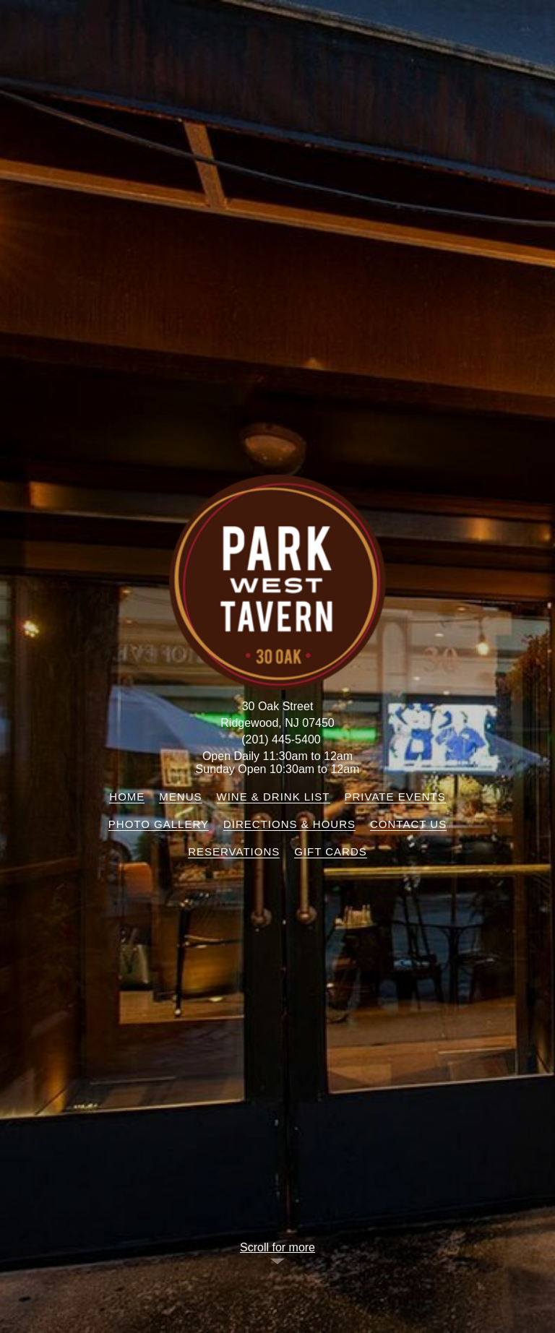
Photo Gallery (158, 824)
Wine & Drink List (273, 796)
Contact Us (408, 824)
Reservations (234, 851)
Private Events (395, 796)
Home (127, 796)
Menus (180, 796)
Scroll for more (277, 1247)
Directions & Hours (289, 824)
